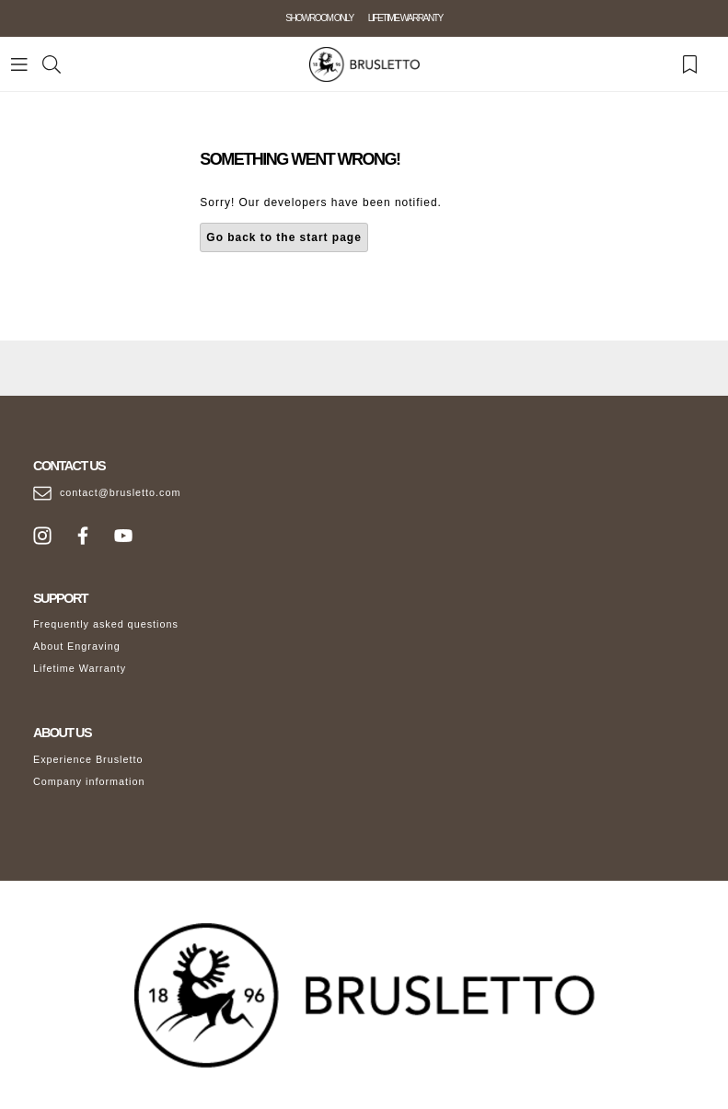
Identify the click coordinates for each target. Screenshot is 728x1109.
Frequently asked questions (106, 624)
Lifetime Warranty (79, 668)
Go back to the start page (284, 237)
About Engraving (77, 646)
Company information (89, 781)
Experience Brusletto (88, 759)
